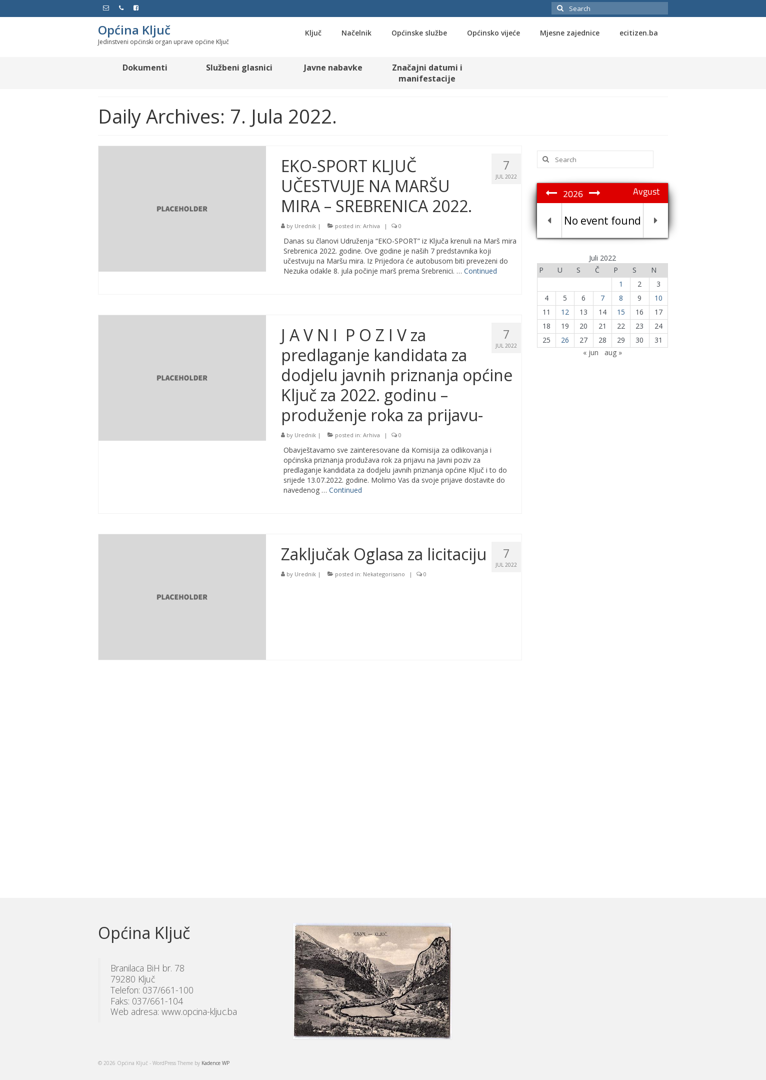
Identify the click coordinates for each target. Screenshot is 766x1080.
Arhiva (371, 226)
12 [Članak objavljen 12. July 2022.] (565, 312)
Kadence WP (216, 1062)
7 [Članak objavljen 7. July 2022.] (602, 298)
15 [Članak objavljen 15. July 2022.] (621, 312)
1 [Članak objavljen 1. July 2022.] (621, 284)
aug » (613, 352)
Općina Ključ (134, 30)
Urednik (305, 226)
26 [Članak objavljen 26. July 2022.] (565, 340)
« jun (590, 352)
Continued (480, 271)
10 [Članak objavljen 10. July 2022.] (658, 298)
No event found (602, 221)
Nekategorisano (384, 574)
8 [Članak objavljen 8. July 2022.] (621, 298)
